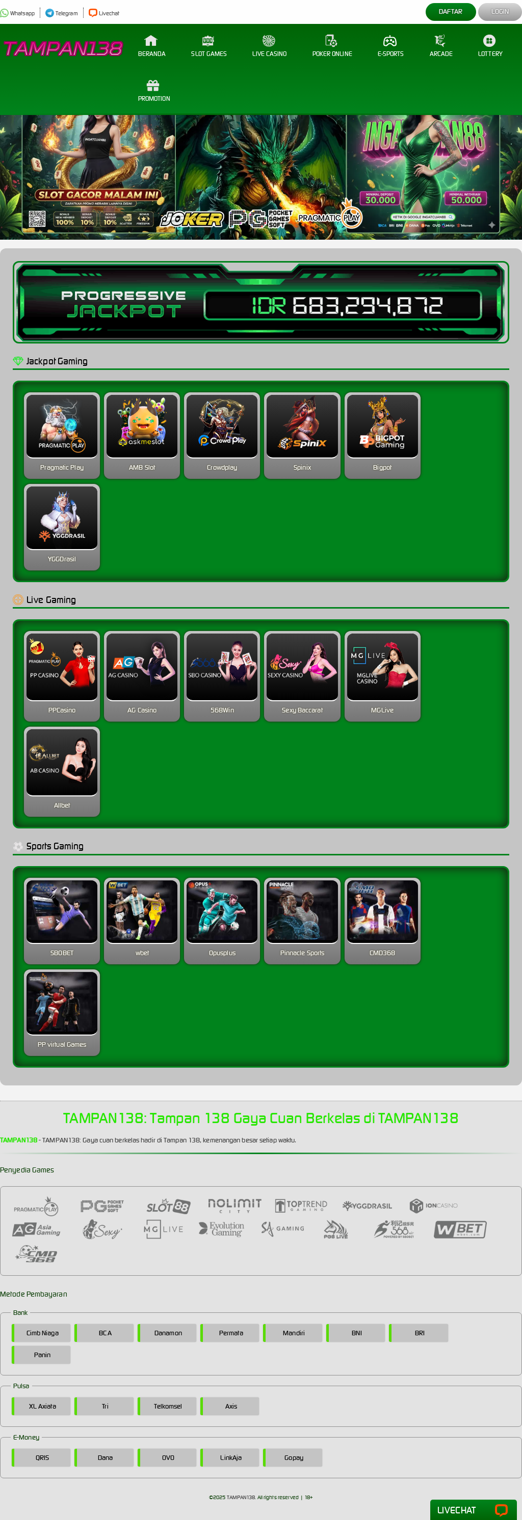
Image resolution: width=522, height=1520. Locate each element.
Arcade (441, 46)
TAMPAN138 (241, 1497)
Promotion (154, 90)
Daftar (451, 11)
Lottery (490, 46)
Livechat (104, 13)
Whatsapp (17, 13)
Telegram (61, 13)
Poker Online (332, 46)
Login (500, 11)
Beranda (152, 46)
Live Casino (269, 46)
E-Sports (391, 46)
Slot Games (209, 46)
